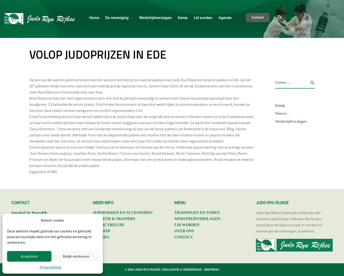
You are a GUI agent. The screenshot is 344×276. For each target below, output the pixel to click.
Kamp (183, 18)
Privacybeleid (50, 267)
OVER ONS (184, 231)
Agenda (224, 18)
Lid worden (203, 18)
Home (94, 18)
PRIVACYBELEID (108, 225)
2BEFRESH (211, 269)
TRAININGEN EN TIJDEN (197, 213)
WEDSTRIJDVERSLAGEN (197, 219)
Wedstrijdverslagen (155, 18)
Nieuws (281, 113)
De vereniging (119, 18)
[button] (119, 18)
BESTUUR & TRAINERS (114, 219)
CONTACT (183, 237)
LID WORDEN (186, 225)
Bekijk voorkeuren (76, 256)
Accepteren (29, 256)
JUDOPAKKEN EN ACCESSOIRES (123, 213)
